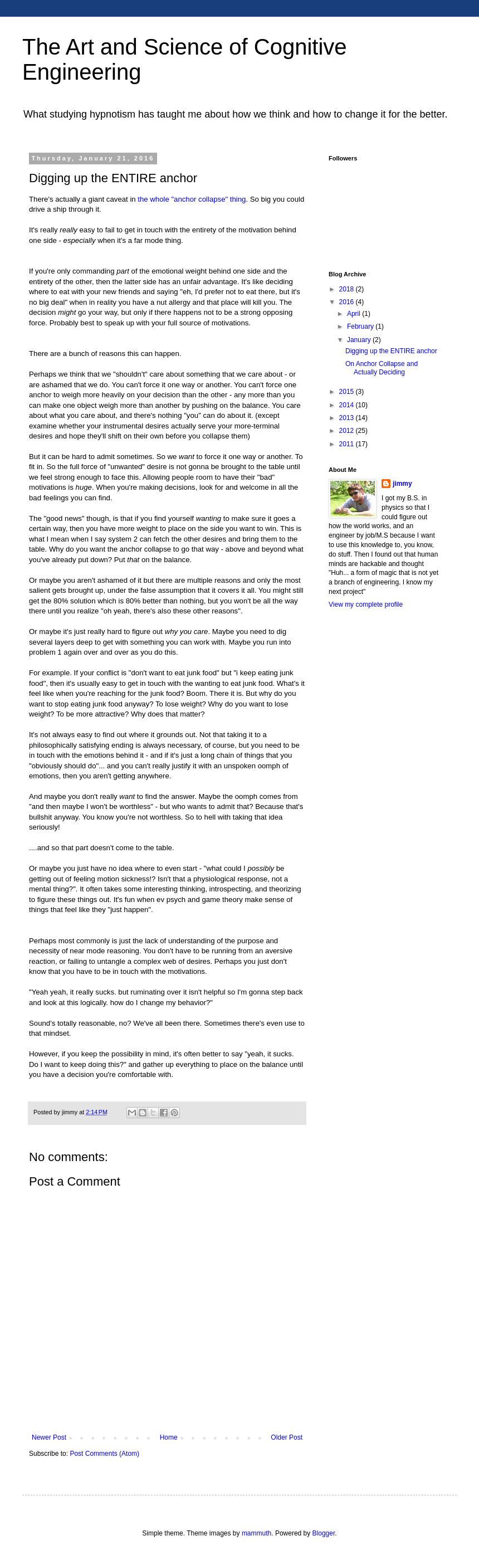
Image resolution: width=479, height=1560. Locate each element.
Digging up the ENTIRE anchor (391, 351)
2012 (347, 431)
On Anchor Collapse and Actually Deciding (381, 368)
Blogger (323, 1533)
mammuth (256, 1533)
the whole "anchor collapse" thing (192, 199)
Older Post (286, 1437)
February (361, 326)
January (360, 340)
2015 (347, 392)
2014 (347, 405)
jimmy (402, 484)
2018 (347, 289)
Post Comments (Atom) (104, 1453)
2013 (347, 418)
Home (169, 1437)
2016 (347, 302)
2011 (347, 444)
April (354, 314)
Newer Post (49, 1437)
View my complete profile (366, 604)
